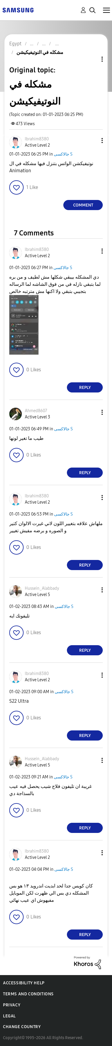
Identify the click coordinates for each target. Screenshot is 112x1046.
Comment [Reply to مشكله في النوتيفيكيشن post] (83, 205)
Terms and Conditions (28, 994)
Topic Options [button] (92, 59)
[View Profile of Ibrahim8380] (37, 139)
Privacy (11, 1005)
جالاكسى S (63, 154)
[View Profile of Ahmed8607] (36, 410)
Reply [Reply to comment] (85, 387)
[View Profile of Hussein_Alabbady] (42, 588)
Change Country (22, 1026)
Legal (9, 1016)
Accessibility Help (24, 983)
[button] (92, 140)
